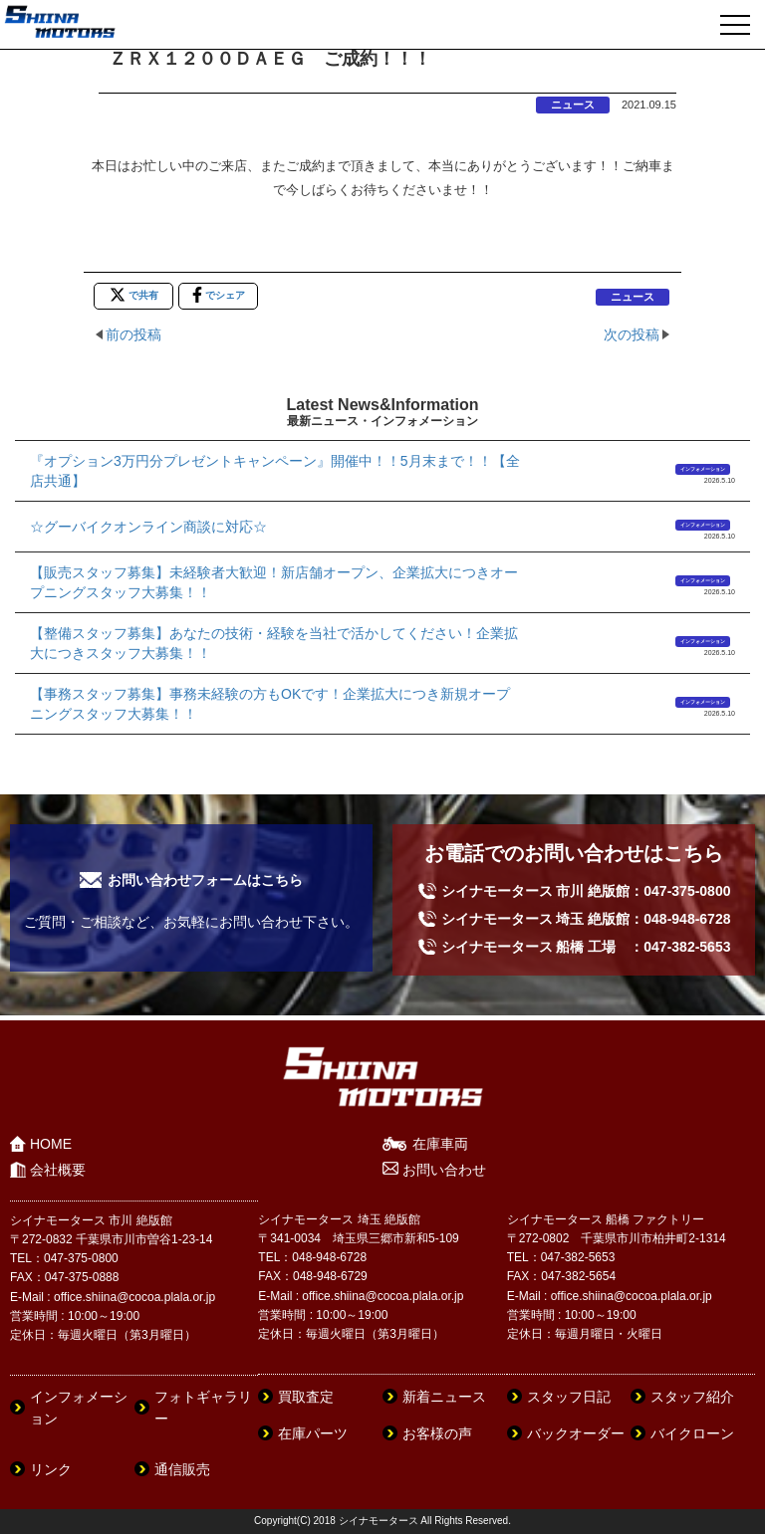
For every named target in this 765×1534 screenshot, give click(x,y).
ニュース (573, 104)
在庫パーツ (313, 1433)
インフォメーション (702, 469)
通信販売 (182, 1469)
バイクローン (692, 1433)
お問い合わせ (444, 1170)
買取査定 (306, 1397)
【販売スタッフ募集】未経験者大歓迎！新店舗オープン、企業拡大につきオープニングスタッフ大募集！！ (274, 582)
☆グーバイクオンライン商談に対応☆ (148, 527)
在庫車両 (440, 1144)
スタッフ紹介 (692, 1397)
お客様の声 (437, 1433)
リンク (51, 1469)
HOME (51, 1144)
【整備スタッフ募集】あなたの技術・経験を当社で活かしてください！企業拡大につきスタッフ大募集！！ (274, 643)
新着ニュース (444, 1397)
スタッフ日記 (569, 1397)
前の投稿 (133, 334)
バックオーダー (576, 1433)
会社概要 (58, 1170)
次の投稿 (631, 334)
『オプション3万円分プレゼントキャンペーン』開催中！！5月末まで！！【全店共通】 (275, 471)
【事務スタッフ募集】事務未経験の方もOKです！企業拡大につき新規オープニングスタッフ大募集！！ (270, 704)
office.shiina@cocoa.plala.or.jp (134, 1297)
